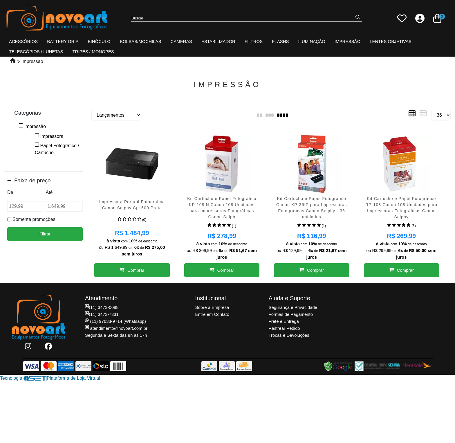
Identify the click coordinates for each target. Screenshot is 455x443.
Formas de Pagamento (291, 314)
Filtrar (44, 233)
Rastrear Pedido (284, 328)
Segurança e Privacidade (293, 307)
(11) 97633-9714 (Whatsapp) (115, 321)
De (10, 192)
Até (49, 192)
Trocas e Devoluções (289, 335)
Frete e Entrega (284, 321)
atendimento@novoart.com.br (116, 328)
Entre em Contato (212, 314)
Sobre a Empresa (212, 307)
